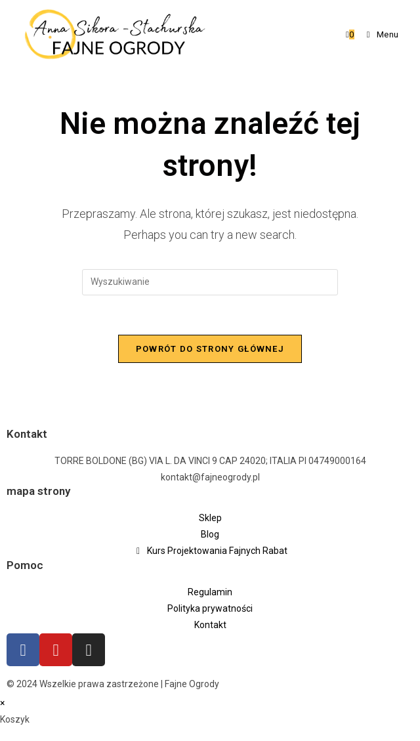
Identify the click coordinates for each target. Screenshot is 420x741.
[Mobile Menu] (378, 34)
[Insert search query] (210, 282)
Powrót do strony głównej (210, 349)
